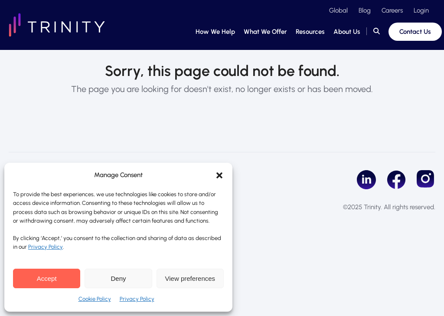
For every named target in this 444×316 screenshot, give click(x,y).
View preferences (190, 278)
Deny (118, 278)
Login (421, 10)
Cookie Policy (94, 299)
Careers (392, 10)
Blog (365, 10)
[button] (219, 175)
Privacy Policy (45, 247)
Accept (47, 278)
